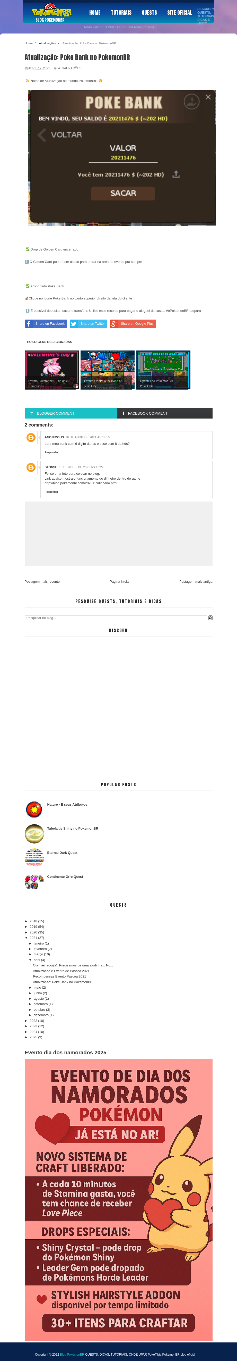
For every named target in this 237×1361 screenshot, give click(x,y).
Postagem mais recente (42, 581)
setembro (41, 1004)
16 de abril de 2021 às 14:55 (87, 437)
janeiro (39, 943)
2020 (34, 932)
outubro (40, 1010)
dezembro (41, 1015)
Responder (51, 452)
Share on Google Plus (131, 324)
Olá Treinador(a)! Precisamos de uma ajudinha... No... (73, 965)
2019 (34, 927)
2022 (34, 1021)
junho (38, 993)
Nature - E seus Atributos (67, 804)
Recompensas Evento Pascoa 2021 (59, 976)
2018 (34, 921)
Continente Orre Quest (65, 877)
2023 (34, 1026)
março (39, 954)
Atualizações (69, 68)
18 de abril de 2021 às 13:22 (81, 467)
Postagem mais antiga (196, 581)
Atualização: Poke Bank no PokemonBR (63, 982)
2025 (34, 1037)
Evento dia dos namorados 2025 (66, 1052)
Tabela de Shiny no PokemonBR (72, 828)
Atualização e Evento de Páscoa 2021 (61, 971)
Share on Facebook (45, 324)
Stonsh (51, 467)
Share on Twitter (87, 324)
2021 (34, 938)
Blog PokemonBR (50, 20)
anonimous (54, 437)
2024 (34, 1032)
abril (37, 960)
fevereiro (41, 949)
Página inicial (119, 581)
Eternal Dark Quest (62, 853)
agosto (39, 998)
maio (38, 987)
